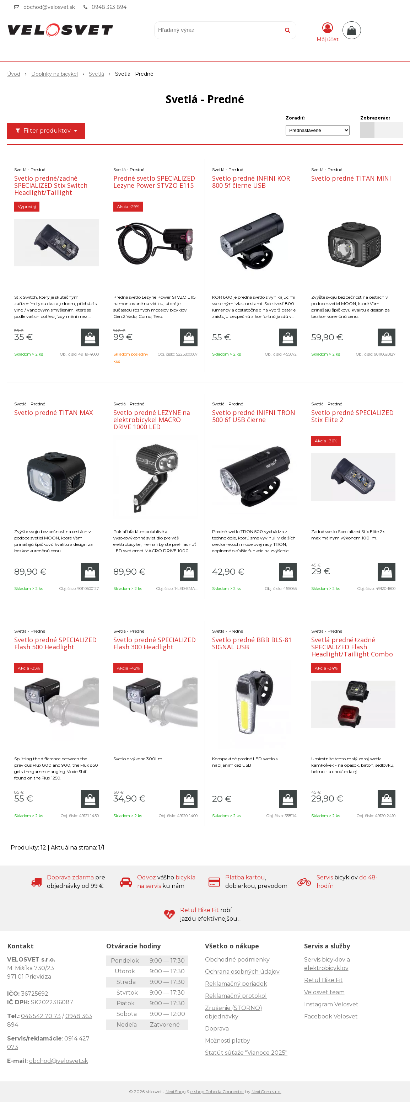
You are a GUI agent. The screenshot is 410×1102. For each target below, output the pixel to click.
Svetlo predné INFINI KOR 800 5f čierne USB (251, 182)
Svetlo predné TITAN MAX (53, 412)
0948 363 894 (109, 7)
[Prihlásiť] (328, 31)
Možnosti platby (227, 1040)
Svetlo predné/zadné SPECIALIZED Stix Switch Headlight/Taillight (50, 185)
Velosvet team (324, 992)
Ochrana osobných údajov (242, 971)
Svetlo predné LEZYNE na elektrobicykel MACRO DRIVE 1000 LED (151, 419)
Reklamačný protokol (236, 995)
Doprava (217, 1028)
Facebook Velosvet (331, 1016)
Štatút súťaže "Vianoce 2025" (246, 1052)
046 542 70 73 (41, 1016)
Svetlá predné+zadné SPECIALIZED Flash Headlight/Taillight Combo (352, 646)
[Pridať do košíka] (90, 337)
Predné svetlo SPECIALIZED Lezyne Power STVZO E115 (154, 182)
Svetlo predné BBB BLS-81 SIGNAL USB (252, 643)
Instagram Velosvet (331, 1004)
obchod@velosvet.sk (49, 7)
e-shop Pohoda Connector (217, 1091)
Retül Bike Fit (323, 980)
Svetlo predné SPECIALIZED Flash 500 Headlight (55, 643)
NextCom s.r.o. (266, 1091)
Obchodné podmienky (237, 959)
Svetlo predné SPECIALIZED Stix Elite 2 (352, 416)
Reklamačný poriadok (236, 983)
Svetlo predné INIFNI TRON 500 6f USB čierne (253, 416)
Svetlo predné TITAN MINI (351, 178)
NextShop (175, 1091)
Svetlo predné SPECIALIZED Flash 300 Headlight (154, 643)
